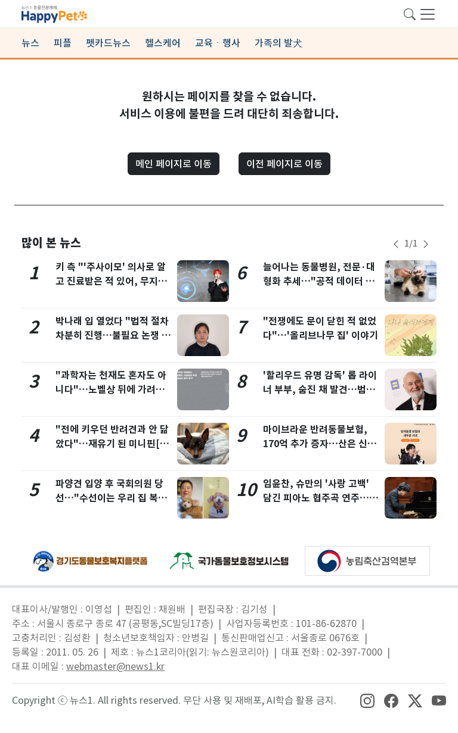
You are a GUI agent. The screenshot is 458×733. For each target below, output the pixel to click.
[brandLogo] (54, 13)
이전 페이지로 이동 (284, 164)
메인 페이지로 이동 (173, 164)
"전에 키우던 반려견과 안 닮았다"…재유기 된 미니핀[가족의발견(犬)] (112, 443)
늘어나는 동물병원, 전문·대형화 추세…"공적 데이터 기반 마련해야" (319, 281)
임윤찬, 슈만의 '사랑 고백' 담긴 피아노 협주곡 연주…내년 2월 (320, 498)
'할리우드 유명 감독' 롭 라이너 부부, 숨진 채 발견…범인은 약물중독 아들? (320, 389)
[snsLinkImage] (367, 700)
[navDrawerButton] (428, 13)
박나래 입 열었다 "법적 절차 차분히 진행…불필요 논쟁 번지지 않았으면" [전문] (113, 335)
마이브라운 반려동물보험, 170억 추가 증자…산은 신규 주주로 (319, 443)
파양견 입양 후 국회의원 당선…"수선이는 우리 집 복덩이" (111, 498)
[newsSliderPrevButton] (396, 244)
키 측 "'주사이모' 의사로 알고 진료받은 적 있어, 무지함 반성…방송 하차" (111, 281)
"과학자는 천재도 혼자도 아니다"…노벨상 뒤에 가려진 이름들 (110, 389)
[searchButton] (410, 13)
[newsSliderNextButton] (425, 244)
